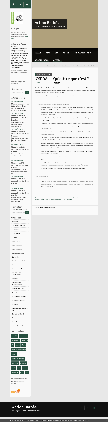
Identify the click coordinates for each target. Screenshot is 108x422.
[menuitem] (38, 51)
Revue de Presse (42, 60)
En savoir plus (85, 420)
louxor (18, 345)
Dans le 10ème (17, 245)
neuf (48, 53)
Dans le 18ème (17, 249)
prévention (23, 336)
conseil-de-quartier (18, 358)
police (50, 199)
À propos (57, 60)
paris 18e (15, 336)
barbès (25, 368)
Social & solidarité (18, 314)
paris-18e (15, 372)
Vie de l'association (83, 53)
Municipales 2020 (18, 288)
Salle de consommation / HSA (20, 309)
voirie (14, 368)
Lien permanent (40, 198)
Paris (24, 345)
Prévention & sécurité (19, 296)
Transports (15, 318)
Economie (15, 257)
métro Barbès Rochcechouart (17, 283)
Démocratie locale (18, 253)
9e (12, 345)
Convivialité (16, 233)
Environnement (17, 269)
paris (84, 198)
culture (14, 354)
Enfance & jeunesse (18, 265)
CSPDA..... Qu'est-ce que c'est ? (62, 79)
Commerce (15, 229)
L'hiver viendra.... (52, 66)
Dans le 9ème (16, 241)
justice (54, 199)
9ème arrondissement (19, 349)
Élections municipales (19, 261)
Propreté (15, 304)
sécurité (37, 199)
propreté (23, 363)
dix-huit (66, 53)
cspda (59, 199)
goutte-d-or (16, 340)
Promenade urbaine (18, 300)
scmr (22, 372)
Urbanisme (15, 322)
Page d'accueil (66, 66)
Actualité (15, 221)
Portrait (14, 292)
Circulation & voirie (18, 225)
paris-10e (15, 363)
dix (56, 53)
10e (19, 368)
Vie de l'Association (18, 326)
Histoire (14, 278)
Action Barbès (47, 23)
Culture (14, 237)
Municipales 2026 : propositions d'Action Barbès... (20, 117)
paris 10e (25, 340)
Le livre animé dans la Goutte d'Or (85, 66)
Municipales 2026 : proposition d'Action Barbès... (19, 165)
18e (27, 372)
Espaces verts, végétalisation (16, 274)
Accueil (38, 53)
